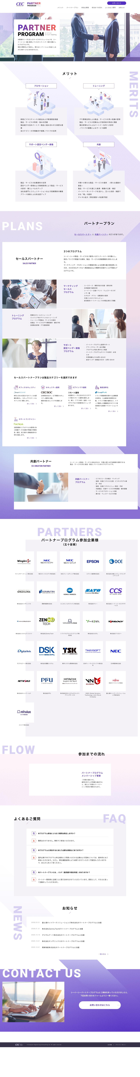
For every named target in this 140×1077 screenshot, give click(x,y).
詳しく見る (30, 403)
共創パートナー (101, 234)
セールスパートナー (83, 234)
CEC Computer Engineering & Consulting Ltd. (19, 3)
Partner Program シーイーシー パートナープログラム (32, 3)
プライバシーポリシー (121, 1074)
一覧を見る (102, 984)
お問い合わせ (116, 3)
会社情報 (110, 1074)
